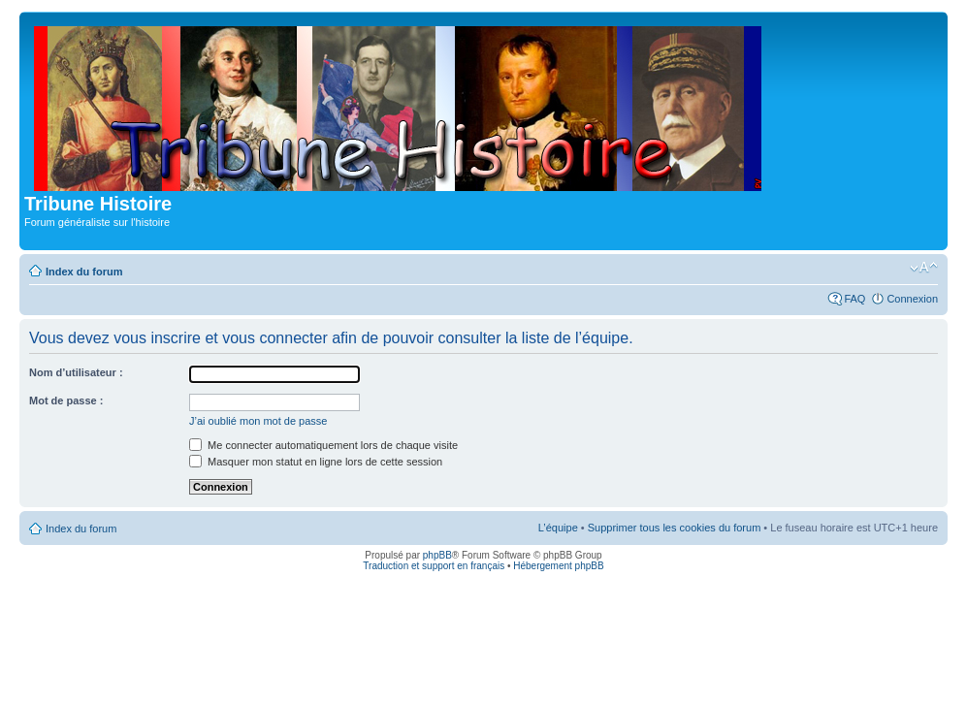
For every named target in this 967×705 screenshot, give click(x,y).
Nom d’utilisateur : (76, 372)
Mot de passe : (66, 400)
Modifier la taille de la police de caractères (924, 267)
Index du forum (84, 271)
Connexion (912, 298)
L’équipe (558, 527)
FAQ (854, 298)
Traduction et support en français (433, 566)
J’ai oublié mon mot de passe (258, 421)
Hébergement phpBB (558, 566)
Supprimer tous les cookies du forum (674, 527)
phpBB (437, 555)
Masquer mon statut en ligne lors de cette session (315, 461)
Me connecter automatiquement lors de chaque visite (323, 445)
